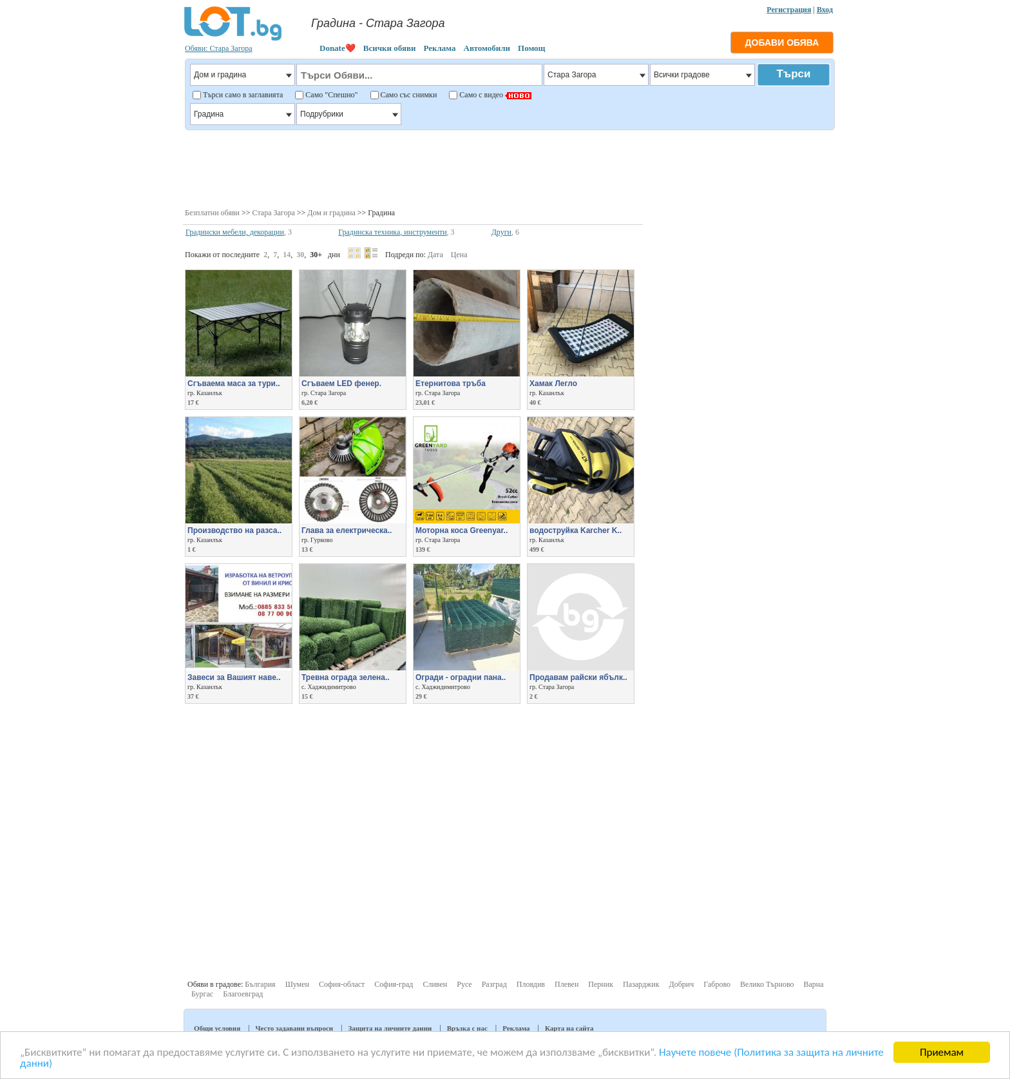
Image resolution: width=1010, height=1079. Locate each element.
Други (501, 232)
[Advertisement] (509, 167)
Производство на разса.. (234, 530)
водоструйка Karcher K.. (575, 530)
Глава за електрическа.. (346, 530)
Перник (600, 984)
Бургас (202, 993)
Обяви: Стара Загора (218, 48)
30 (300, 254)
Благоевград (243, 993)
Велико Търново (767, 984)
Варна (813, 984)
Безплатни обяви (212, 212)
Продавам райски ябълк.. (578, 677)
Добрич (681, 984)
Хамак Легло (553, 383)
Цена (459, 254)
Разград (494, 984)
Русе (464, 984)
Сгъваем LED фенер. (341, 383)
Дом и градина (331, 212)
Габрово (716, 984)
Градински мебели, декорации (235, 232)
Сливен (435, 984)
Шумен (297, 984)
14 (287, 254)
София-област (342, 984)
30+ (316, 254)
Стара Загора (273, 212)
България (260, 984)
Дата (435, 254)
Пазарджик (641, 984)
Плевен (566, 984)
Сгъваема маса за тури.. (233, 383)
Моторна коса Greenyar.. (461, 530)
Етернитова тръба (450, 383)
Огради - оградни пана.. (460, 677)
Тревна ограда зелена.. (345, 677)
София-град (393, 984)
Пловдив (531, 984)
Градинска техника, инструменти (392, 232)
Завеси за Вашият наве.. (234, 677)
